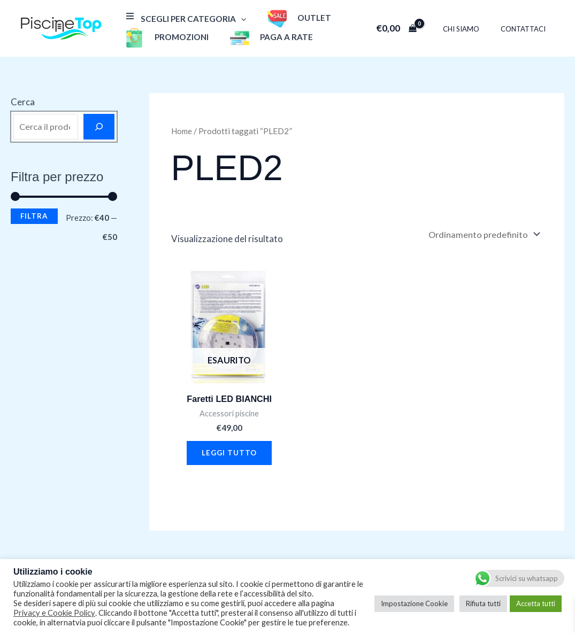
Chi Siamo (472, 29)
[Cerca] (98, 127)
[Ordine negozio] (481, 235)
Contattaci (526, 29)
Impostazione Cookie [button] (414, 603)
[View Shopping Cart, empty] (411, 28)
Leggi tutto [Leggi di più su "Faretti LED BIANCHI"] (229, 455)
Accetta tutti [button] (535, 603)
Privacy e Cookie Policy (54, 612)
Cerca (23, 101)
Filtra (34, 216)
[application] (238, 19)
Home (182, 131)
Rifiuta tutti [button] (483, 603)
